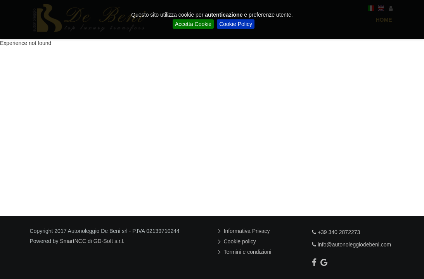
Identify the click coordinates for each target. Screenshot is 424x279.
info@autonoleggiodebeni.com (351, 244)
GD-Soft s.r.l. (109, 241)
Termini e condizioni (249, 252)
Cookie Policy (235, 24)
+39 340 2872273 (336, 232)
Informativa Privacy (248, 231)
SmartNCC (73, 241)
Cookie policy (241, 241)
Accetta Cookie (193, 24)
